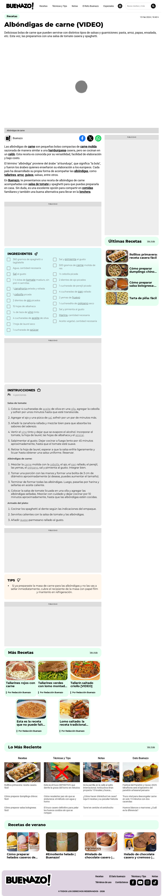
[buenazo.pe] (28, 880)
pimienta (70, 259)
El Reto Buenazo (91, 6)
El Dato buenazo (117, 876)
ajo (29, 300)
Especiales (108, 6)
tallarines (10, 175)
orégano (83, 303)
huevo (76, 297)
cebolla (18, 294)
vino (30, 312)
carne (31, 146)
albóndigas (81, 171)
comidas (87, 188)
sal (50, 417)
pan (80, 291)
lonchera (84, 191)
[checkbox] (29, 261)
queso (24, 520)
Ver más (94, 652)
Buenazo (13, 180)
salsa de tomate (38, 184)
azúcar (34, 329)
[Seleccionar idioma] (120, 6)
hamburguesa (57, 150)
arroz (20, 175)
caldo (11, 154)
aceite (35, 318)
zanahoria (20, 288)
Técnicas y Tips (59, 6)
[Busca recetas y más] (141, 6)
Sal (15, 273)
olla (73, 408)
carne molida (88, 146)
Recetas (43, 6)
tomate (31, 279)
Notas (75, 6)
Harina (63, 315)
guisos (29, 175)
